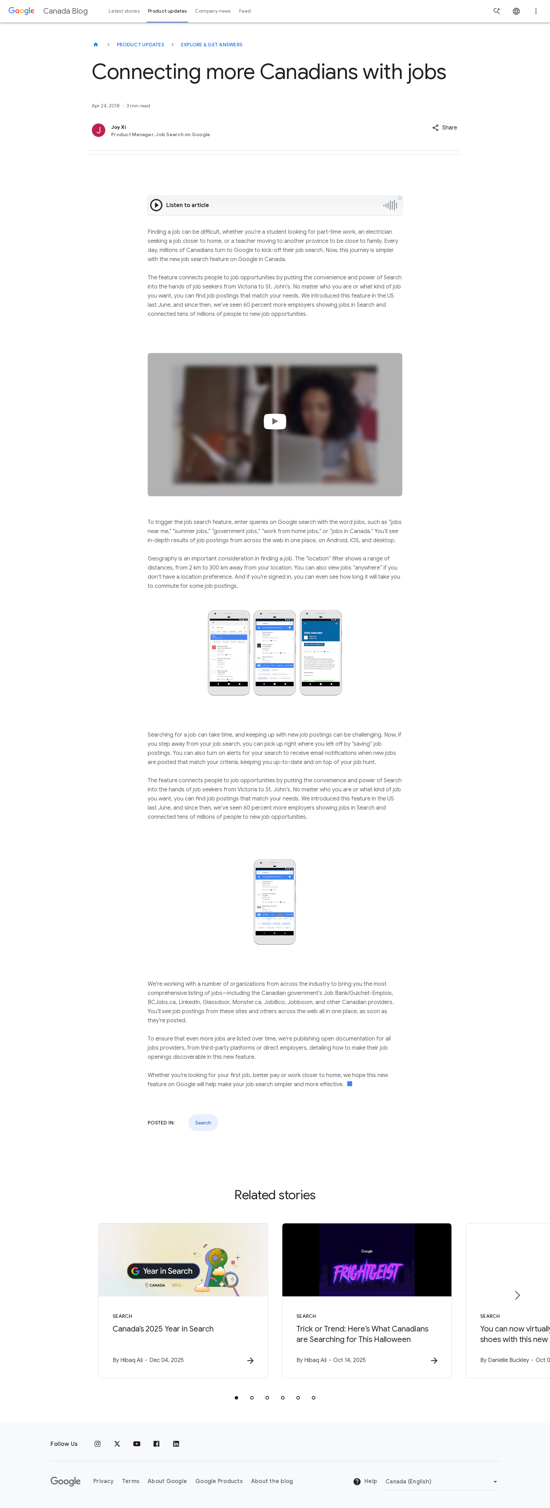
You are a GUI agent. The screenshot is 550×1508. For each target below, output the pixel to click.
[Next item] (517, 1295)
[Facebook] (156, 1444)
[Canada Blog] (95, 44)
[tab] (236, 1398)
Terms (130, 1481)
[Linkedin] (176, 1444)
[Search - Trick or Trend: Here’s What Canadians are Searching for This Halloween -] (366, 1300)
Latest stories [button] (124, 11)
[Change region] (442, 1481)
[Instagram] (97, 1444)
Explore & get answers (211, 44)
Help (365, 1481)
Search (203, 1123)
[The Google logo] (66, 1481)
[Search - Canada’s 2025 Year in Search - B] (183, 1300)
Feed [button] (245, 11)
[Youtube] (136, 1444)
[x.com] (117, 1444)
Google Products (219, 1481)
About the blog (272, 1481)
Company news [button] (212, 11)
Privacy (103, 1481)
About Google (167, 1481)
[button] (444, 127)
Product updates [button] (167, 11)
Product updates (140, 44)
